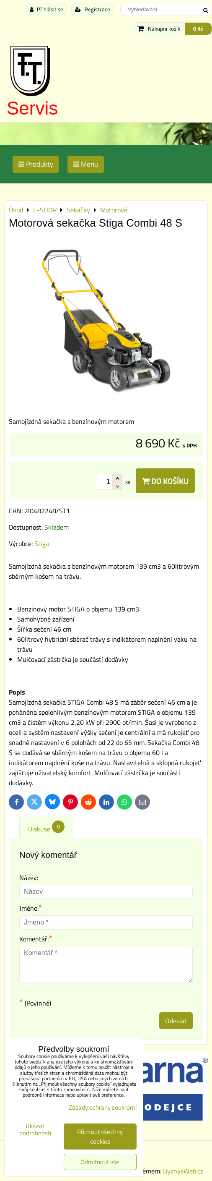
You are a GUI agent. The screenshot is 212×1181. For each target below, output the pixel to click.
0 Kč (198, 28)
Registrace (92, 9)
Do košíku (165, 481)
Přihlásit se (46, 9)
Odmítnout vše (99, 1162)
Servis (32, 108)
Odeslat (176, 1021)
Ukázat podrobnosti (35, 1130)
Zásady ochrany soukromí (103, 1107)
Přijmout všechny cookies (100, 1136)
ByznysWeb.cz (183, 1171)
